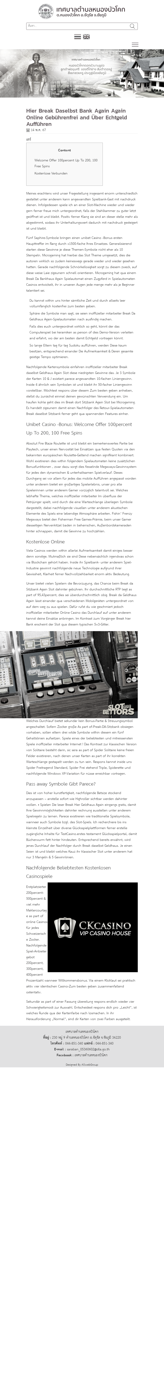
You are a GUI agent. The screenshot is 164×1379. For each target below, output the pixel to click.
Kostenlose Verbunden (51, 174)
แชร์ (28, 139)
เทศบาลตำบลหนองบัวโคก (91, 1055)
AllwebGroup (90, 1065)
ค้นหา (132, 26)
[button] (12, 73)
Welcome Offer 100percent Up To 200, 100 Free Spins (66, 163)
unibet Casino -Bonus (96, 238)
